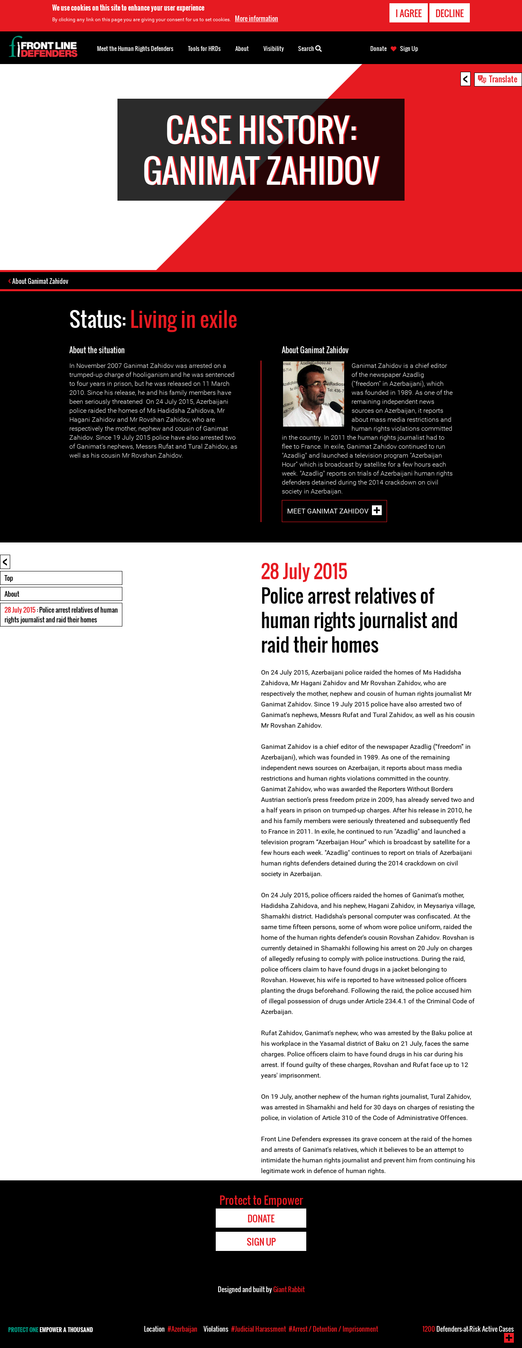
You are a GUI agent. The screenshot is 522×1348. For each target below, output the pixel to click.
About (11, 594)
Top (8, 578)
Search (310, 48)
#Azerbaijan (182, 1329)
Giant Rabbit (289, 1290)
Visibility (273, 48)
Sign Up (409, 48)
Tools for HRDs (204, 48)
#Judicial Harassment (258, 1329)
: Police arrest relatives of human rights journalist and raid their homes (61, 615)
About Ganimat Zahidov (41, 281)
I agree (409, 13)
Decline (450, 13)
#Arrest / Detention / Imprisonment (333, 1329)
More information (256, 18)
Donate (378, 48)
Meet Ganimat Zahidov (328, 511)
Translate (503, 78)
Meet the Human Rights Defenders (135, 48)
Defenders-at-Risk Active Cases (468, 1329)
